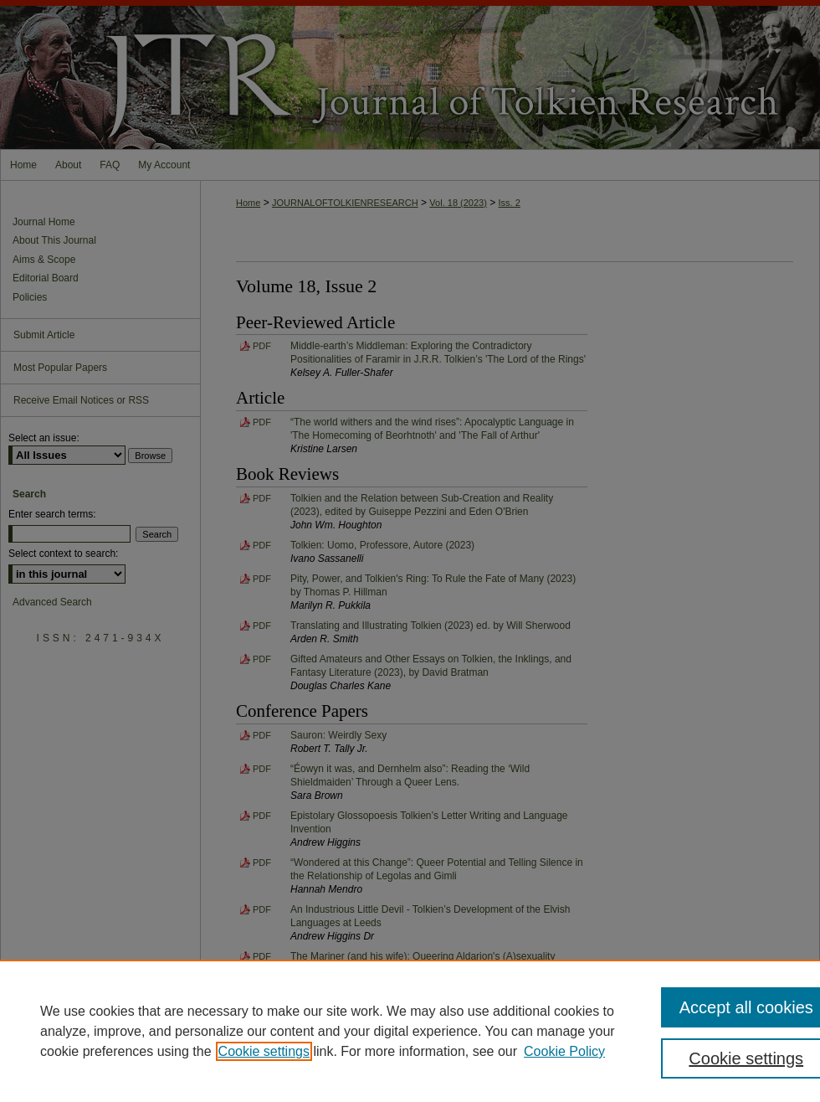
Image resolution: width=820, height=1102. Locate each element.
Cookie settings (264, 1051)
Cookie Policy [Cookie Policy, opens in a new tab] (564, 1051)
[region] (410, 1031)
